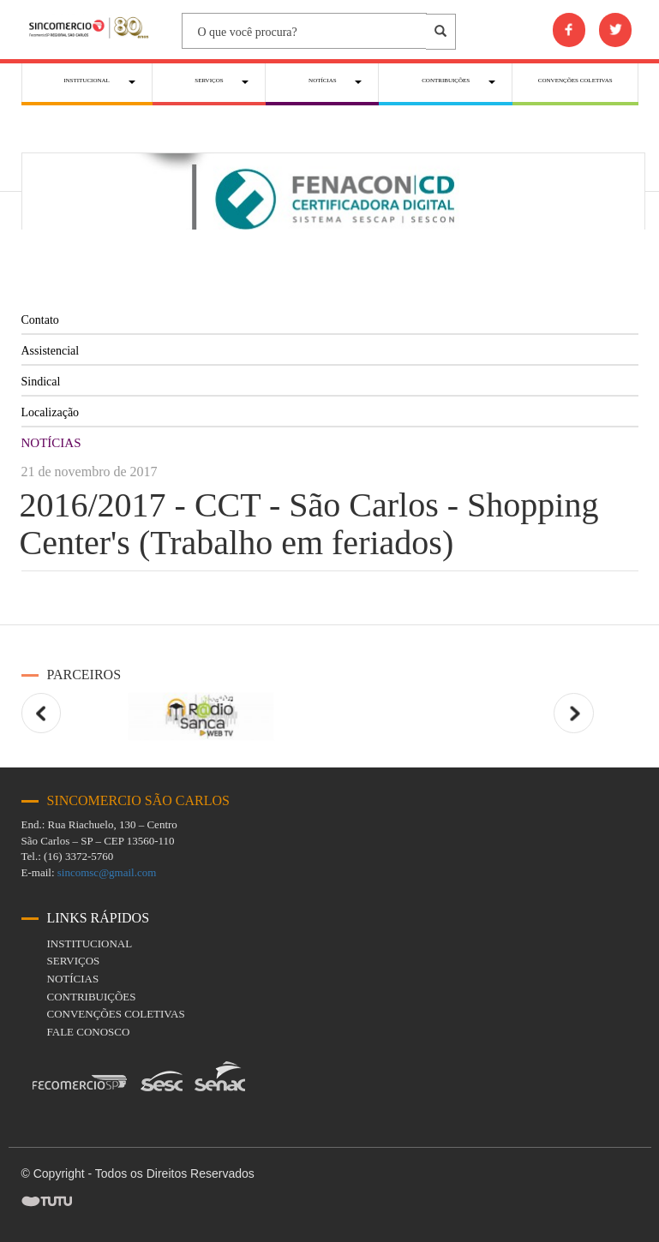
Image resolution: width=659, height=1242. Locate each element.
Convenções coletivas (116, 1013)
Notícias (73, 978)
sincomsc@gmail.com (107, 872)
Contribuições (91, 996)
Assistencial (50, 350)
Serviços (73, 960)
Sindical (41, 381)
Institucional (90, 943)
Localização (50, 412)
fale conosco (88, 1031)
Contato (40, 319)
